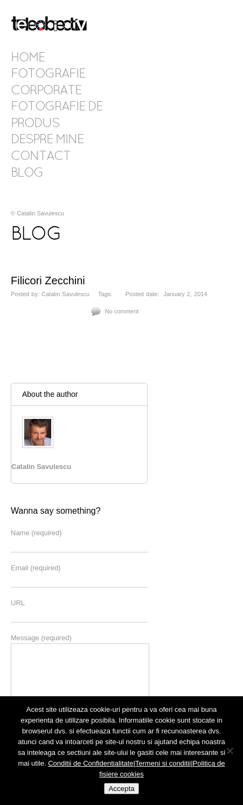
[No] (229, 750)
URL (18, 603)
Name (36, 533)
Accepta (121, 789)
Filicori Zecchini (48, 280)
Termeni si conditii (163, 763)
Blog (27, 173)
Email (35, 568)
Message (41, 638)
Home (28, 58)
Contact (41, 157)
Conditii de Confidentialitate (90, 763)
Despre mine (47, 140)
